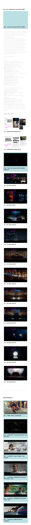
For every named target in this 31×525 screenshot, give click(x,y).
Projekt (12, 114)
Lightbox (7, 114)
